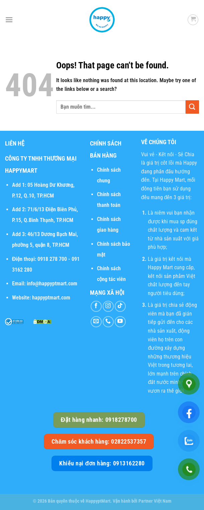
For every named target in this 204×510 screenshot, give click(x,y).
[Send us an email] (96, 321)
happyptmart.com (51, 297)
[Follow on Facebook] (96, 306)
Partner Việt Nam (154, 501)
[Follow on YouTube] (120, 321)
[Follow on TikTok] (120, 306)
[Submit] (192, 106)
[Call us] (108, 321)
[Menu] (9, 19)
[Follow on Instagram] (108, 306)
